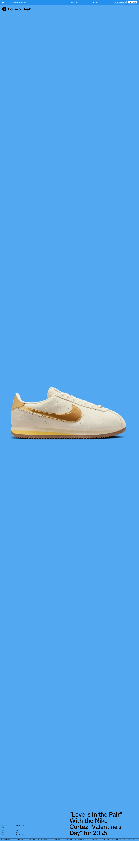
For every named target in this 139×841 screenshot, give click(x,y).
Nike (17, 831)
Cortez (18, 833)
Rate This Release (120, 2)
